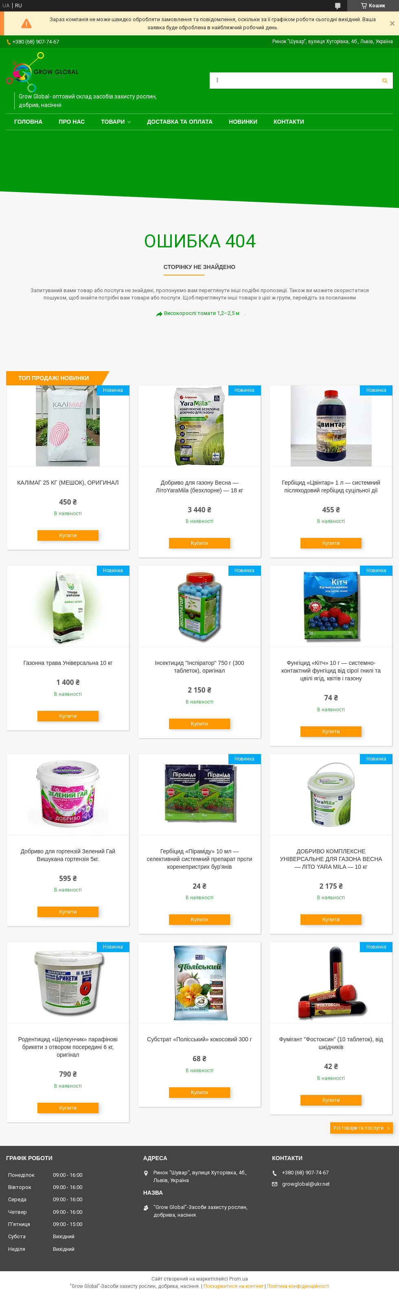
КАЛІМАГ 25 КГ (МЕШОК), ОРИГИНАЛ (67, 482)
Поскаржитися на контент (233, 1286)
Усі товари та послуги (358, 1128)
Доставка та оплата (180, 121)
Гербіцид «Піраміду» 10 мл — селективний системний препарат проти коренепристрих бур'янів (199, 859)
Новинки (243, 121)
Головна (28, 121)
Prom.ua (238, 1279)
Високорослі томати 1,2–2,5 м (201, 313)
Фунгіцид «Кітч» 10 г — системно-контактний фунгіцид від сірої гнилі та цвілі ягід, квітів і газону (331, 671)
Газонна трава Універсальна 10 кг (67, 663)
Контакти (289, 121)
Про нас (72, 121)
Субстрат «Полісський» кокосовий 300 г (199, 1039)
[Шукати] (385, 80)
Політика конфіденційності (298, 1286)
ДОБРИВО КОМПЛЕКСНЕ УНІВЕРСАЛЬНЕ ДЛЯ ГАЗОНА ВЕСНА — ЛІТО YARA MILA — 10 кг (331, 859)
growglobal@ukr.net (306, 1184)
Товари (113, 121)
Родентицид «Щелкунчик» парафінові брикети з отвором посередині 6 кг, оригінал (68, 1047)
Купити (68, 535)
